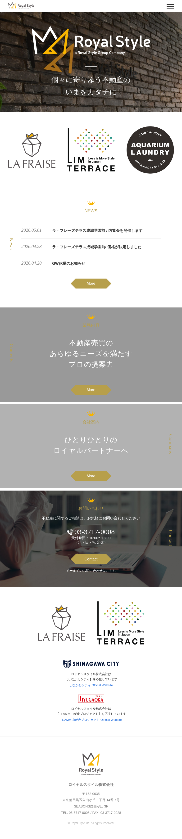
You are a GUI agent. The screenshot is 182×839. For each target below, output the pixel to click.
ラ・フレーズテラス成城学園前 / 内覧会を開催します (97, 231)
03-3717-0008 (94, 532)
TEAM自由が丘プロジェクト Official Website (91, 720)
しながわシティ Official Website (91, 685)
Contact (90, 559)
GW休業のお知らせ (68, 264)
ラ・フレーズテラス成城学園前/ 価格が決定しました (96, 247)
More (91, 283)
